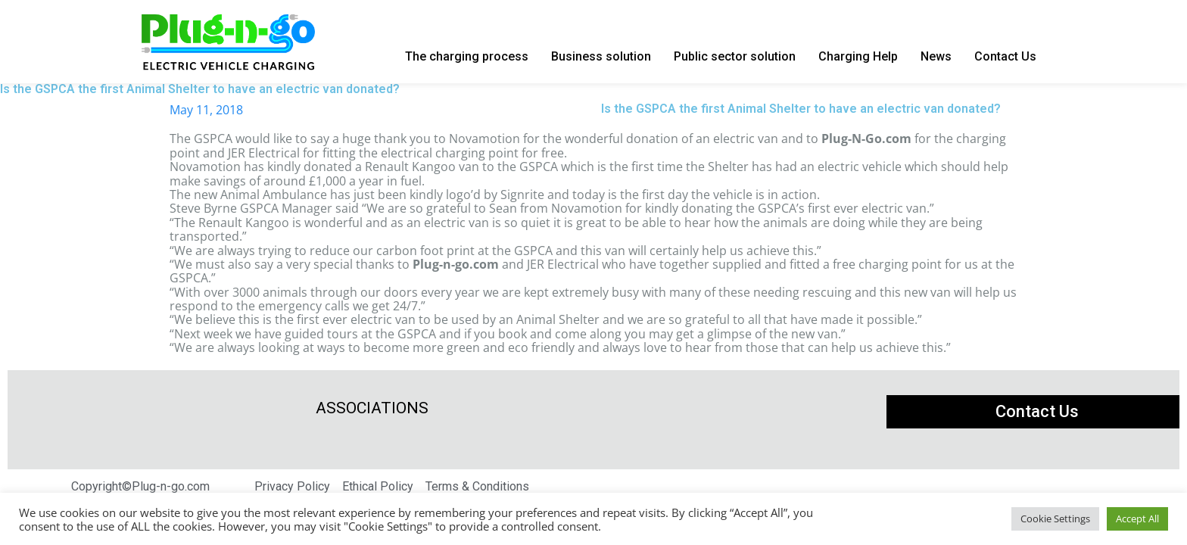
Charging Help (858, 56)
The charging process (466, 56)
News (936, 56)
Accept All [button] (1137, 518)
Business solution (601, 56)
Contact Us (1005, 56)
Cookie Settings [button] (1055, 518)
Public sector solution (735, 56)
